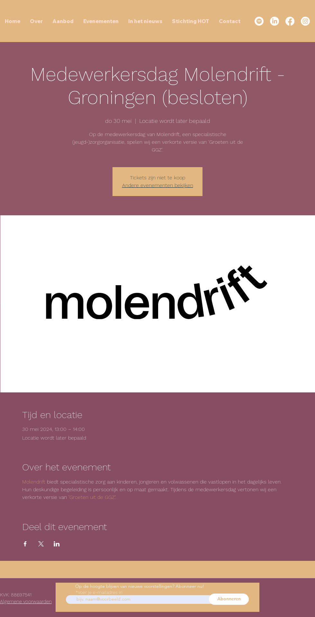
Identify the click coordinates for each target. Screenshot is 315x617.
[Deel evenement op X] (41, 543)
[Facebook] (289, 21)
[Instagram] (305, 21)
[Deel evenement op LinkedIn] (57, 543)
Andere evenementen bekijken (157, 185)
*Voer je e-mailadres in (99, 592)
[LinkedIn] (274, 21)
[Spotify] (259, 21)
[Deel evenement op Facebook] (25, 543)
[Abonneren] (229, 599)
